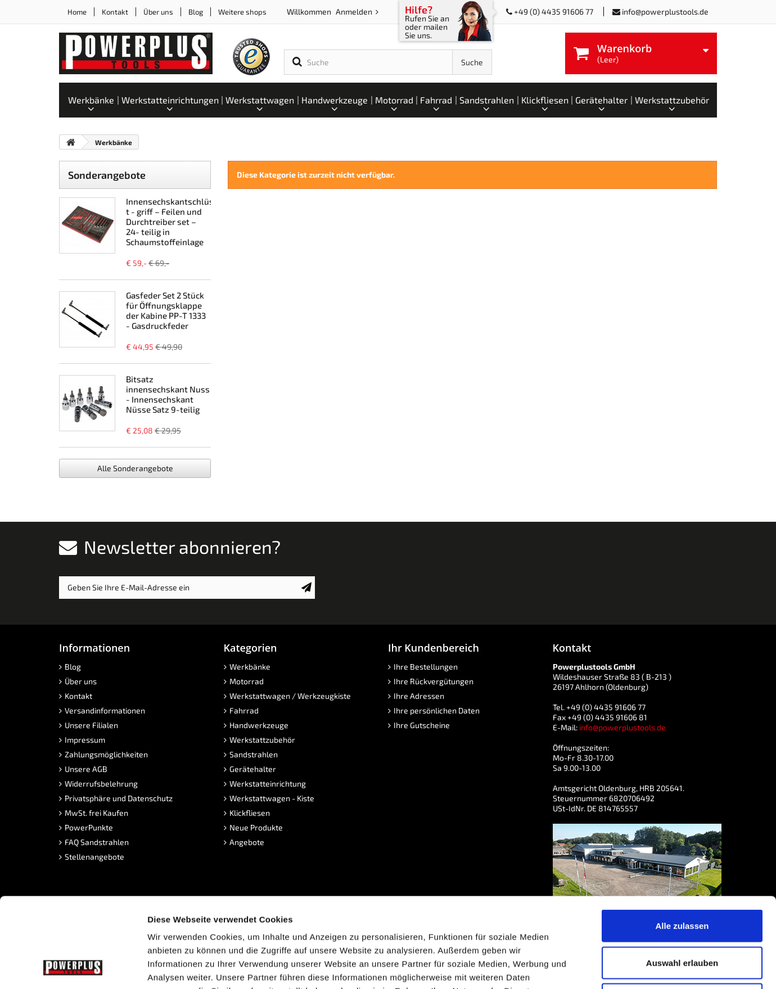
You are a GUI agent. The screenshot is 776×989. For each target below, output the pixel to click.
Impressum (85, 739)
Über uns (158, 11)
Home (77, 11)
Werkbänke (249, 666)
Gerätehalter (252, 769)
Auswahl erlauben (682, 878)
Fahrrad (244, 710)
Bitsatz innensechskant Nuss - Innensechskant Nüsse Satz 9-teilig (168, 394)
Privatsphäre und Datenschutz (119, 798)
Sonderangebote (107, 175)
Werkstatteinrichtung (267, 783)
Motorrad (246, 681)
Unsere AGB (86, 769)
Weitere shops (242, 11)
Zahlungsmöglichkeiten (106, 754)
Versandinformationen (105, 710)
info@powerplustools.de (665, 11)
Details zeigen (598, 967)
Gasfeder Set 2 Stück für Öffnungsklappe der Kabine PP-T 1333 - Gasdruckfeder (166, 310)
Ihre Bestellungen (426, 666)
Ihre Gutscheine (422, 725)
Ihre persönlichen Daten (437, 710)
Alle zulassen (682, 841)
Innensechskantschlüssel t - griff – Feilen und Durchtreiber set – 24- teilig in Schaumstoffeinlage (175, 221)
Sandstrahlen (253, 754)
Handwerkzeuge (258, 725)
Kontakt (115, 11)
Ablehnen (682, 915)
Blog (195, 11)
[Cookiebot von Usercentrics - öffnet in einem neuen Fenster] (73, 967)
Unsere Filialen (91, 725)
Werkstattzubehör (262, 739)
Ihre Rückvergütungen (433, 681)
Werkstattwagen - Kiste (271, 798)
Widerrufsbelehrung (101, 783)
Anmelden (355, 11)
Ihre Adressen (419, 696)
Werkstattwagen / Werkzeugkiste (290, 696)
